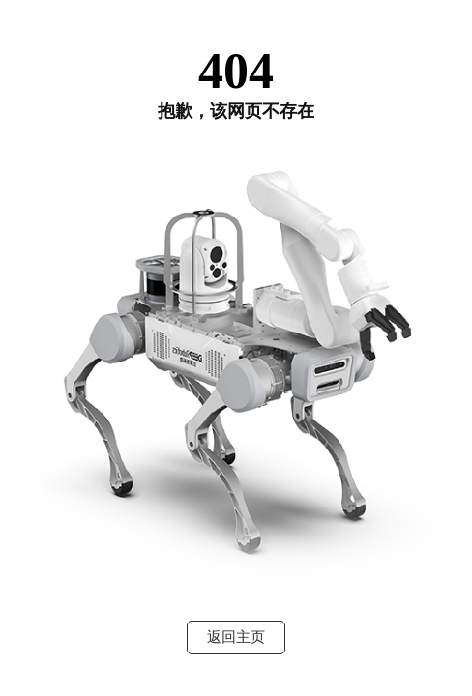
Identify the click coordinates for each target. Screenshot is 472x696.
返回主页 (236, 637)
